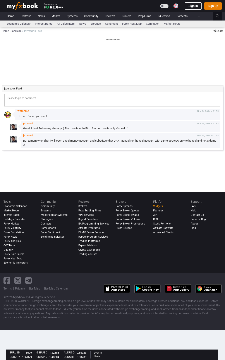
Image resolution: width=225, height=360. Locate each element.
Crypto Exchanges (89, 249)
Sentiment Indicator (52, 236)
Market (56, 16)
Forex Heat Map (132, 23)
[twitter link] (17, 280)
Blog (193, 228)
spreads (96, 23)
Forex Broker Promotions (130, 223)
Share (218, 31)
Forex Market (11, 223)
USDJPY (15, 356)
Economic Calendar (19, 23)
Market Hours (172, 23)
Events (98, 352)
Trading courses (87, 254)
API (155, 214)
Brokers (126, 16)
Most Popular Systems (54, 214)
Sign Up (213, 6)
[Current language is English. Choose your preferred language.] (176, 6)
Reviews (110, 16)
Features (158, 210)
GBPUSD (41, 352)
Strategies (47, 219)
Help (193, 210)
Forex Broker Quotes (127, 210)
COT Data (9, 245)
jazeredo (28, 123)
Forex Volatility (12, 228)
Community (91, 16)
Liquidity (8, 249)
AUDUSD (69, 352)
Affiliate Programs (89, 228)
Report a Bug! (198, 219)
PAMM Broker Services (91, 232)
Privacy (20, 288)
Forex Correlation (13, 232)
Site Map (34, 288)
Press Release (124, 228)
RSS (155, 219)
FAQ (193, 206)
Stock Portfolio (162, 223)
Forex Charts (48, 228)
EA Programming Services (93, 223)
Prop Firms (144, 16)
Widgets (158, 206)
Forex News (10, 236)
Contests (182, 16)
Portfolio (26, 16)
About (194, 223)
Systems (72, 16)
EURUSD (15, 352)
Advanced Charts (163, 232)
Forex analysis (12, 241)
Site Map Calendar (55, 288)
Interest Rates (43, 23)
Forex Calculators (13, 254)
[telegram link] (28, 280)
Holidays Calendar (14, 219)
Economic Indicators (15, 262)
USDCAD (41, 356)
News (41, 16)
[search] (220, 16)
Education (164, 16)
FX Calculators (66, 23)
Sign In (193, 6)
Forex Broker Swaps (127, 214)
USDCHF (69, 356)
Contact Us (197, 214)
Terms (7, 288)
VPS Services (86, 214)
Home (10, 16)
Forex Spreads (124, 206)
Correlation (152, 23)
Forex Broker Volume (128, 219)
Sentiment (111, 23)
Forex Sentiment (50, 232)
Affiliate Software (163, 228)
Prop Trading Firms (89, 210)
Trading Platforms (89, 241)
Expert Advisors (87, 245)
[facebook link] (6, 280)
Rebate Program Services (93, 236)
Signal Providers (88, 219)
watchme (23, 111)
